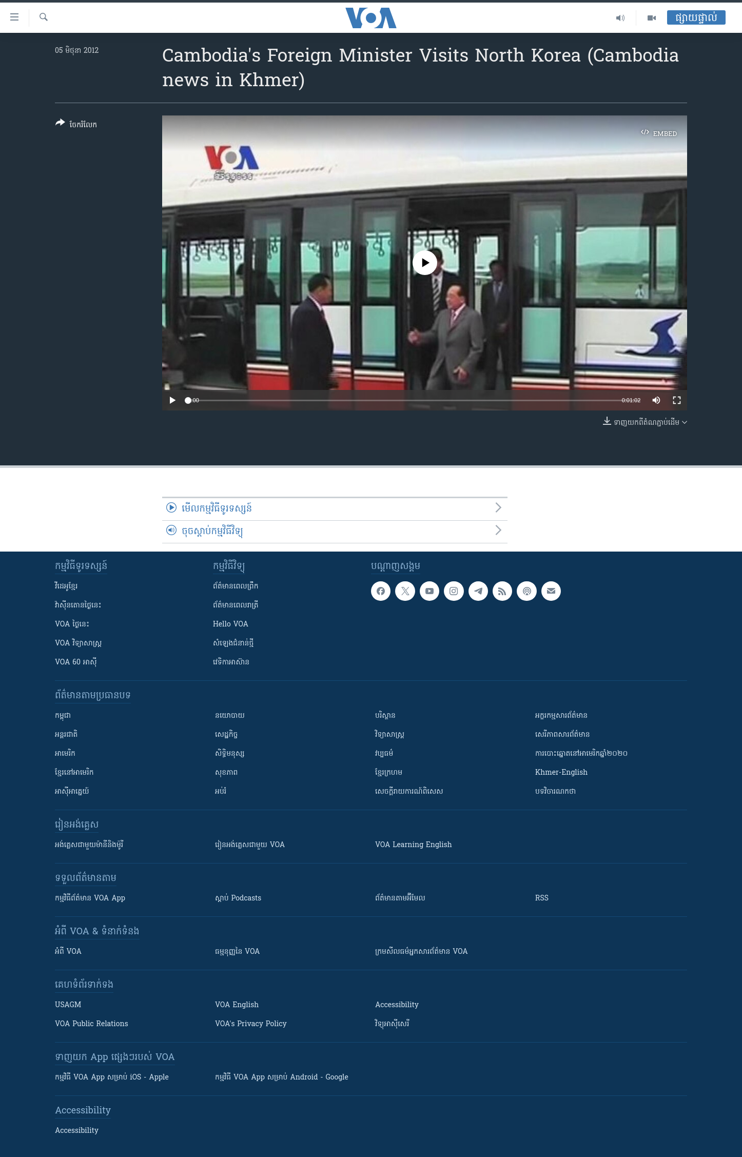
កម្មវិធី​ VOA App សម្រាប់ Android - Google (281, 1077)
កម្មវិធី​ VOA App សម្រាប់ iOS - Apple (112, 1077)
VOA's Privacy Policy (251, 1024)
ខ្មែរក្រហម (388, 773)
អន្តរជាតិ (66, 735)
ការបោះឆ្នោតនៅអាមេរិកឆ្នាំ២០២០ (581, 754)
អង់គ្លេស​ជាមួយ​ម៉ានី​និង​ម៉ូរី (89, 845)
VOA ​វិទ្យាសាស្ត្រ (78, 643)
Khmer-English (561, 773)
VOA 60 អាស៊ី (76, 662)
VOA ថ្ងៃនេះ (72, 624)
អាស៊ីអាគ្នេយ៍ (72, 792)
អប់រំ (220, 792)
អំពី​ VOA (68, 952)
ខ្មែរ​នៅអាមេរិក (74, 773)
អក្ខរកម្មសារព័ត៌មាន (561, 716)
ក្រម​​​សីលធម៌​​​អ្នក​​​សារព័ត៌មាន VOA (421, 952)
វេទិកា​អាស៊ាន (231, 662)
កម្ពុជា (63, 716)
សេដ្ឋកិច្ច (226, 735)
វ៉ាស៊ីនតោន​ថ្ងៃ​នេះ (78, 605)
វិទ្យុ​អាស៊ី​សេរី (392, 1024)
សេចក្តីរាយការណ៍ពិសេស (409, 792)
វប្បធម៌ (384, 754)
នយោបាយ (230, 716)
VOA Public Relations (91, 1024)
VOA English (237, 1005)
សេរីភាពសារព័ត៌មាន (562, 735)
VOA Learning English (413, 845)
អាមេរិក (65, 754)
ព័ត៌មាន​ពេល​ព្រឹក (236, 586)
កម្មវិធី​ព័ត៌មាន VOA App (90, 898)
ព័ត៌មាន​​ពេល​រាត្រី (236, 605)
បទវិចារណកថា (555, 792)
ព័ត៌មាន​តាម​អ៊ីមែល (400, 898)
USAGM (68, 1005)
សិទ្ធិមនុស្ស (230, 754)
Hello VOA (230, 624)
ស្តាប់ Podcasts (238, 898)
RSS (542, 898)
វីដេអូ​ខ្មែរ (66, 586)
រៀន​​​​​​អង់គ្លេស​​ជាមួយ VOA (250, 845)
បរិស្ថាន (385, 716)
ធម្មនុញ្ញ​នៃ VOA (237, 952)
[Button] (76, 125)
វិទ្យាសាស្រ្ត (389, 735)
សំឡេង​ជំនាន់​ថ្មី (233, 643)
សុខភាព (226, 773)
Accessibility (397, 1005)
